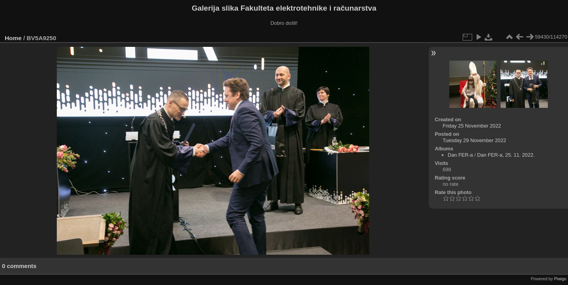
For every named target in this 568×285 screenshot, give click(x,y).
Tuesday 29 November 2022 (474, 140)
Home (13, 38)
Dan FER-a (460, 155)
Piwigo (560, 278)
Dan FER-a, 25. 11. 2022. (506, 155)
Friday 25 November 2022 (472, 126)
